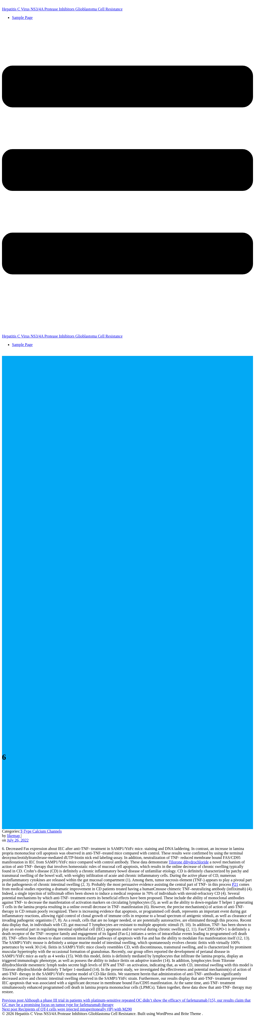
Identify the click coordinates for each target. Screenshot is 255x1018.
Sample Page (22, 17)
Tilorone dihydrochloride (189, 862)
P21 (235, 884)
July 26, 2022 (18, 840)
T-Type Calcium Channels (41, 831)
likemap (14, 836)
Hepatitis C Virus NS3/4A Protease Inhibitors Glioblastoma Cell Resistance (62, 9)
